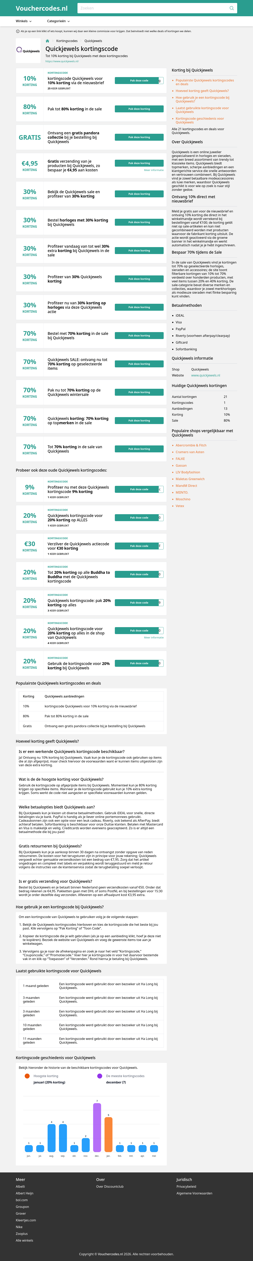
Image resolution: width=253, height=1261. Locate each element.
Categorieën (59, 21)
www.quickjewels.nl (205, 375)
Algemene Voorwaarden (194, 1193)
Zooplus (22, 1233)
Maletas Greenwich (190, 479)
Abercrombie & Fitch (191, 445)
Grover (21, 1213)
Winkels (24, 21)
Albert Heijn (24, 1193)
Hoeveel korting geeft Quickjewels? (202, 91)
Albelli (20, 1186)
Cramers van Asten (190, 452)
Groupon (22, 1207)
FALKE (180, 459)
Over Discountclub (110, 1186)
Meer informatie (154, 170)
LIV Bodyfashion (188, 472)
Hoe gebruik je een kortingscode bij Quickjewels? (202, 99)
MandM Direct (186, 485)
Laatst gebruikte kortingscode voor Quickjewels (202, 110)
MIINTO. (182, 492)
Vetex (180, 506)
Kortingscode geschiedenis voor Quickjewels (200, 120)
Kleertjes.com (26, 1220)
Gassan (181, 465)
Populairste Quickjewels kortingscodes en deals (205, 82)
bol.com (22, 1200)
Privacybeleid (186, 1186)
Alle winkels (24, 1240)
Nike (19, 1227)
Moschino (183, 499)
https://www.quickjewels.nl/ (62, 61)
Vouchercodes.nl (42, 8)
